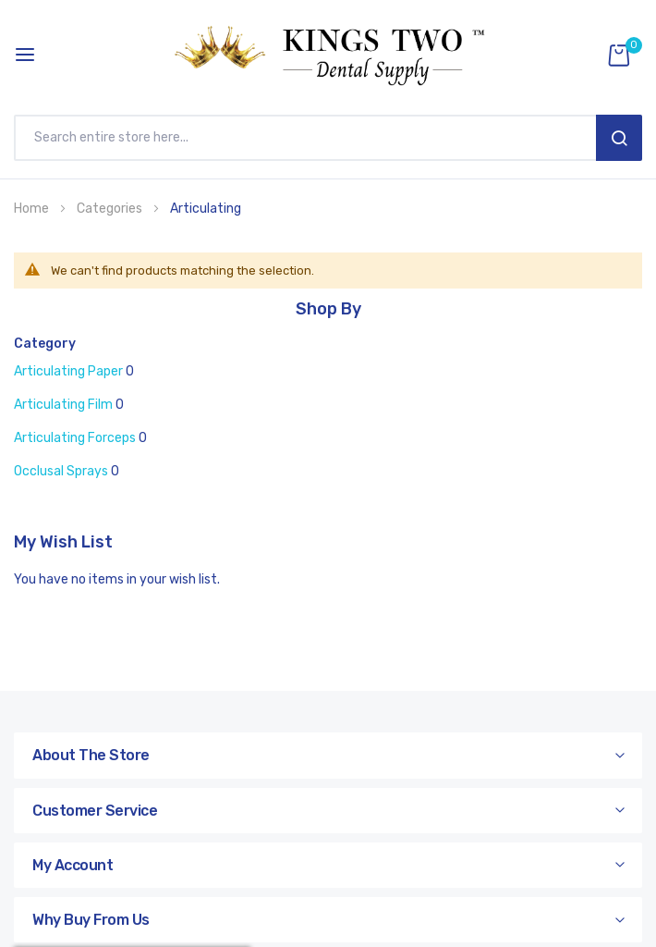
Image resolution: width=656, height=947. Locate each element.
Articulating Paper (68, 371)
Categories (111, 208)
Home (33, 208)
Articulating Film (63, 404)
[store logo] (328, 55)
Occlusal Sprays (61, 471)
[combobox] (309, 138)
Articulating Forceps (75, 438)
